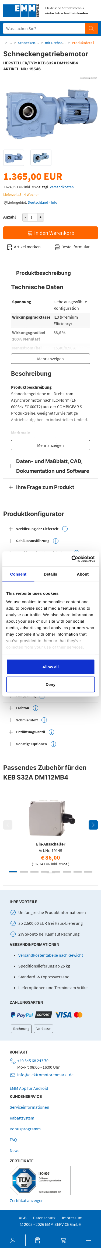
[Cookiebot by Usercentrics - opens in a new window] (72, 559)
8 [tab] (88, 871)
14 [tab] (67, 872)
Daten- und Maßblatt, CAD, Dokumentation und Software (52, 466)
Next (93, 825)
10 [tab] (24, 872)
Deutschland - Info (42, 202)
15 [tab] (78, 872)
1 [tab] (13, 871)
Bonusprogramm (25, 1128)
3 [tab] (34, 871)
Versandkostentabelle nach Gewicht (50, 955)
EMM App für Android (29, 1088)
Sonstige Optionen (36, 744)
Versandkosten (62, 186)
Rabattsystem (22, 1118)
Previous (7, 825)
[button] (12, 1240)
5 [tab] (56, 871)
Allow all (50, 666)
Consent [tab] (18, 574)
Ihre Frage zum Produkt (45, 487)
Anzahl (9, 217)
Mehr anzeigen (50, 358)
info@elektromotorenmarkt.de (45, 1074)
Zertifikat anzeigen (27, 1200)
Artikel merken (24, 247)
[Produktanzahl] (32, 217)
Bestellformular (72, 247)
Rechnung (21, 1028)
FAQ (13, 1139)
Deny (50, 684)
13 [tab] (56, 872)
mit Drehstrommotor (62, 42)
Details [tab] (50, 574)
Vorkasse (43, 1028)
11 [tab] (34, 872)
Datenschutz (44, 1217)
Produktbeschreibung (43, 273)
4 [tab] (45, 871)
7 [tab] (78, 871)
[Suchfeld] (44, 28)
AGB (22, 1217)
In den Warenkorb (50, 233)
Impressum (72, 1217)
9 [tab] (13, 872)
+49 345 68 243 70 (32, 1060)
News (14, 1150)
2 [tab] (24, 871)
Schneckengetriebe (33, 42)
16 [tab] (88, 872)
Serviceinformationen (29, 1107)
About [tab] (83, 574)
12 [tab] (45, 872)
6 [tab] (67, 871)
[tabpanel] (50, 831)
